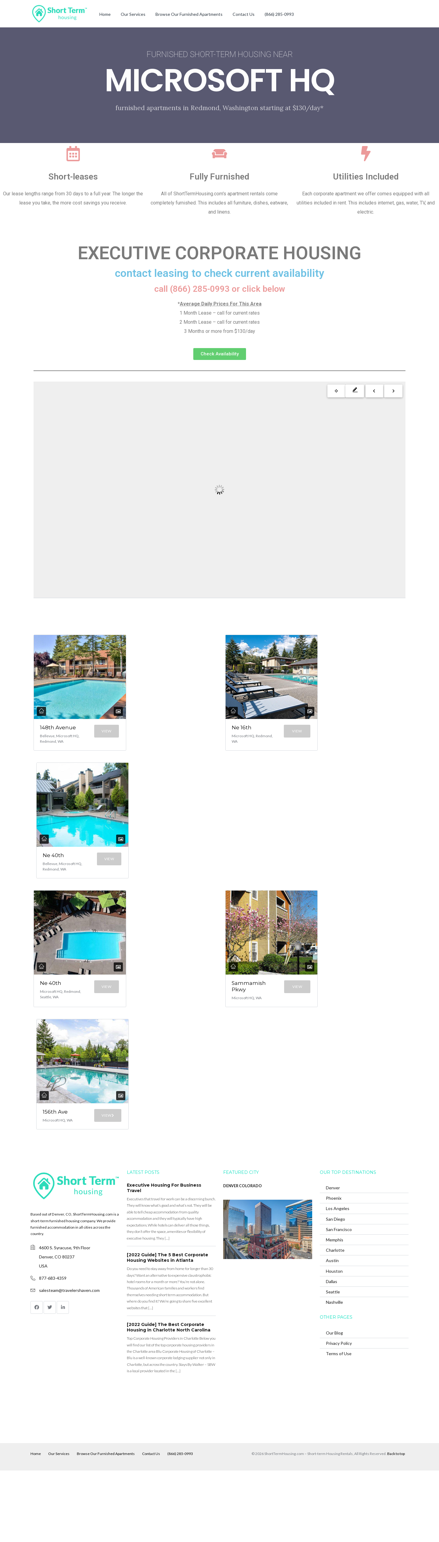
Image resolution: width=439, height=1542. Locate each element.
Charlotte (335, 1321)
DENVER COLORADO (242, 1257)
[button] (219, 354)
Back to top (396, 1525)
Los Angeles (337, 1280)
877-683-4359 (52, 1349)
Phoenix (333, 1269)
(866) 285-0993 (279, 14)
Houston (334, 1342)
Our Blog (334, 1404)
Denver (333, 1259)
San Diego (335, 1290)
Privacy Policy (339, 1414)
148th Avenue (50, 730)
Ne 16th (238, 730)
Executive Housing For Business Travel (164, 1259)
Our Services (133, 14)
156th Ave (51, 1176)
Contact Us (244, 14)
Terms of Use (339, 1425)
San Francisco (339, 1300)
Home (105, 14)
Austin (332, 1332)
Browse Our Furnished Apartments (189, 14)
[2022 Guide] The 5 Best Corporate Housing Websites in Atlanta (167, 1329)
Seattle (333, 1363)
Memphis (334, 1311)
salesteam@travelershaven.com (69, 1361)
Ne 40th (50, 879)
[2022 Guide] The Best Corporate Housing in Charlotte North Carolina (168, 1399)
